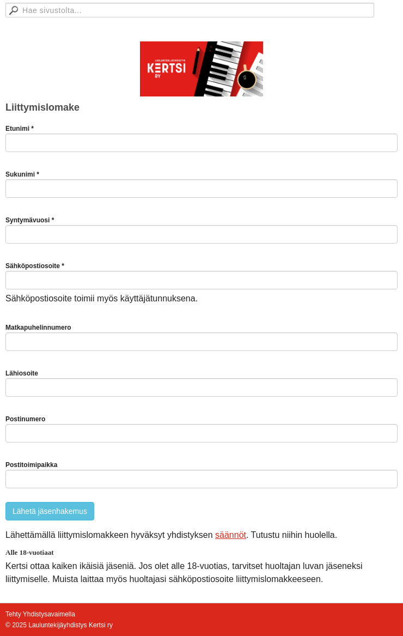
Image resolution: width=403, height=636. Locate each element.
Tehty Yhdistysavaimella (40, 614)
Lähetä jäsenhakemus (50, 511)
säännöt (230, 535)
